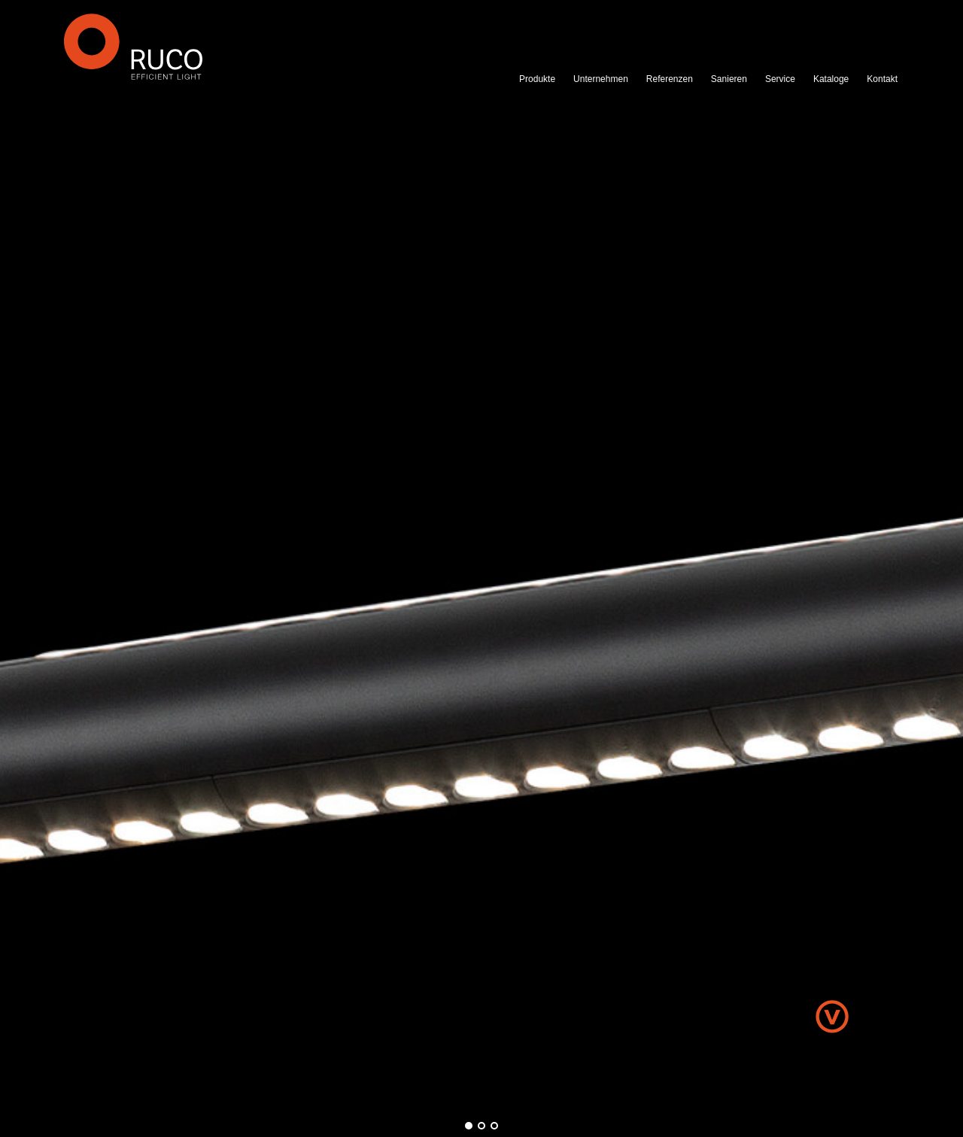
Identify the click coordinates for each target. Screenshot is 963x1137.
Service (780, 79)
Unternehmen (600, 79)
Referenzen (669, 79)
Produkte (537, 79)
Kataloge (831, 79)
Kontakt (882, 79)
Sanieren (729, 79)
